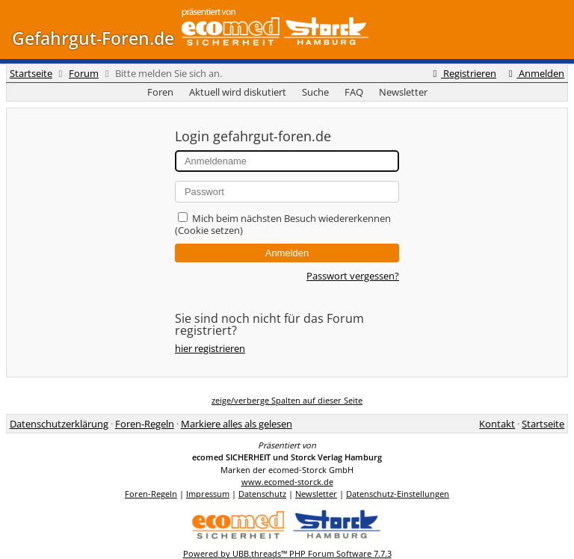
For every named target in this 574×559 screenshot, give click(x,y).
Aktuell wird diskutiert (237, 92)
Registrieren (462, 73)
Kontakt (497, 423)
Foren (160, 92)
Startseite (31, 73)
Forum (84, 73)
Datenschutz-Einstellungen (397, 493)
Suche (315, 92)
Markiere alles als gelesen (236, 423)
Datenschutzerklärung (59, 423)
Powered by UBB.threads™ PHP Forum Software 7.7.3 (287, 553)
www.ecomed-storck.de (287, 481)
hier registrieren (210, 348)
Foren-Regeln (144, 423)
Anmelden (534, 73)
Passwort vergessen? (352, 275)
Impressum (207, 493)
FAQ (354, 92)
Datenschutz (262, 493)
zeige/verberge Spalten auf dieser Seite (287, 400)
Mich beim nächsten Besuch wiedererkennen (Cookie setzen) (283, 224)
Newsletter (403, 92)
